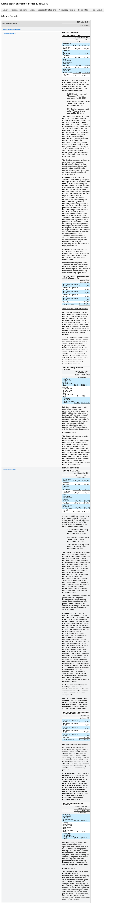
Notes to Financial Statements (43, 10)
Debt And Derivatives (9, 33)
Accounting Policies (67, 10)
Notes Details (97, 10)
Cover (5, 10)
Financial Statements (19, 10)
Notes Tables (83, 10)
